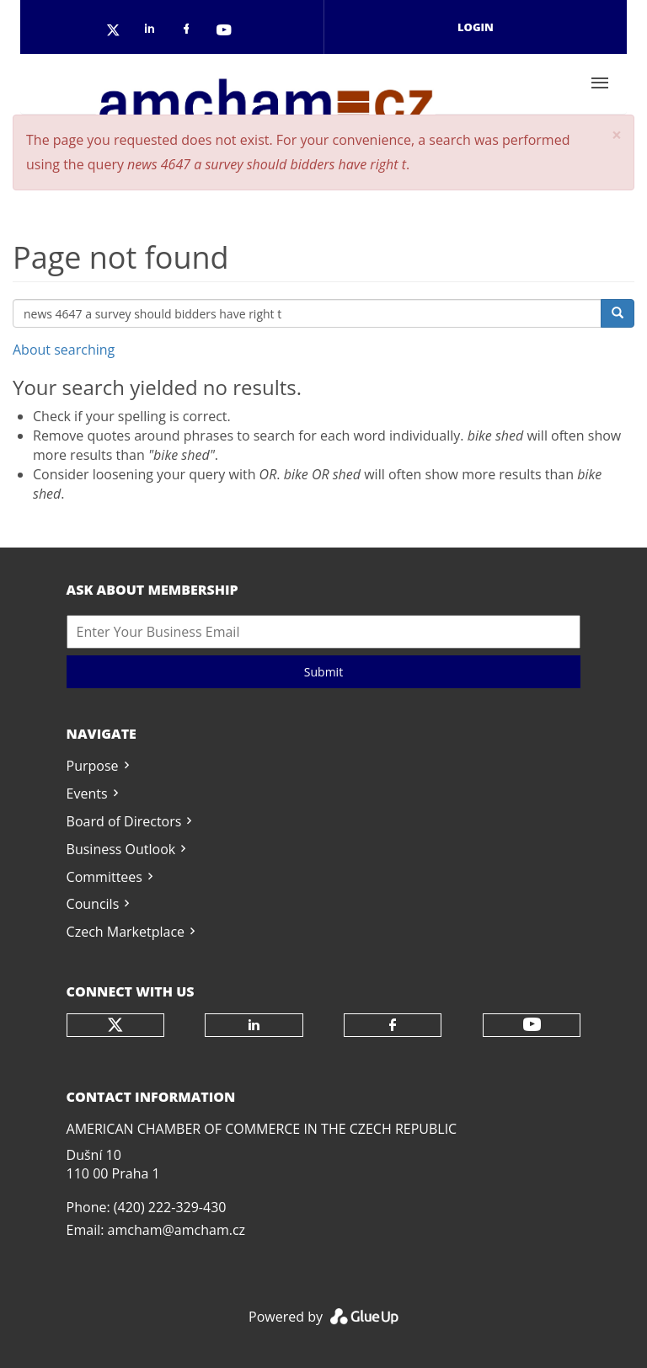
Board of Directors (124, 821)
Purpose (93, 765)
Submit (323, 672)
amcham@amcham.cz (176, 1230)
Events (87, 793)
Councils (93, 904)
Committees (104, 877)
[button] (617, 135)
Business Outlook (121, 849)
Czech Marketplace (125, 931)
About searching (64, 349)
